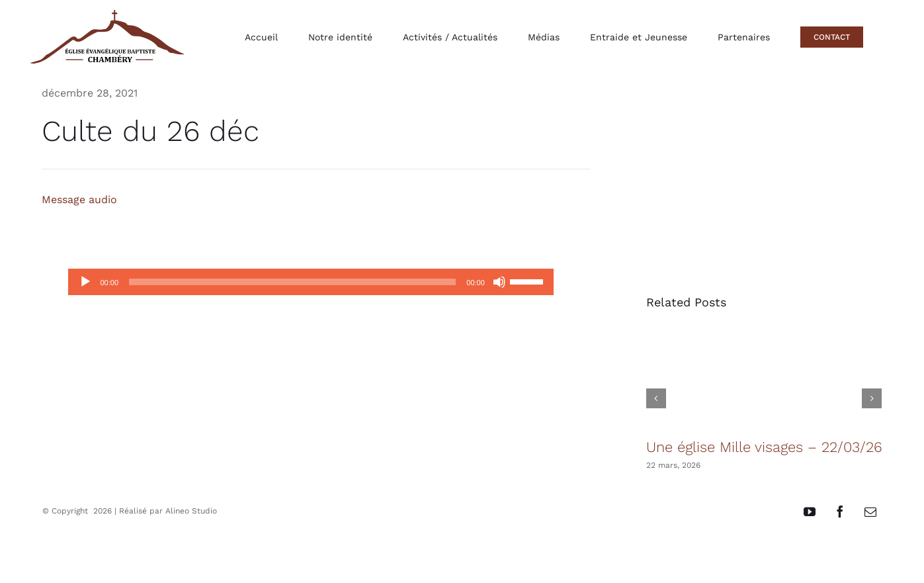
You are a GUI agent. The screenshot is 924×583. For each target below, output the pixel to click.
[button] (656, 398)
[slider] (292, 282)
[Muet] (499, 282)
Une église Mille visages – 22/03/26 (764, 447)
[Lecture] (85, 282)
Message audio (79, 199)
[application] (310, 282)
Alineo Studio (191, 511)
